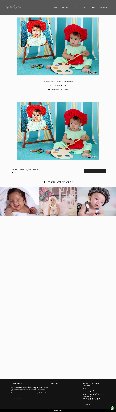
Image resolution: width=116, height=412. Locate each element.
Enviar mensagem (90, 389)
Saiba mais (17, 399)
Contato (92, 7)
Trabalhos (65, 7)
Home (55, 7)
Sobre (83, 7)
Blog (74, 7)
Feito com (58, 410)
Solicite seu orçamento (95, 334)
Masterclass (104, 7)
